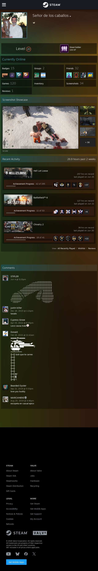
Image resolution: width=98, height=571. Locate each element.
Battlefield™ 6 (40, 197)
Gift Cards (10, 491)
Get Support (36, 514)
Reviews (92, 248)
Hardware (34, 481)
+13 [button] (86, 238)
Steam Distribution (15, 486)
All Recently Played (66, 248)
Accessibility (12, 508)
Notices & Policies (14, 514)
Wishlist (81, 248)
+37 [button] (86, 185)
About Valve (36, 470)
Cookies (9, 519)
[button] (23, 48)
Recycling (34, 486)
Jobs (32, 475)
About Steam (12, 470)
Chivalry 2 (38, 224)
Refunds (10, 524)
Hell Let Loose (40, 170)
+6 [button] (86, 211)
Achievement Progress (23, 184)
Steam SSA (11, 475)
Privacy (9, 503)
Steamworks (12, 481)
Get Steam (35, 503)
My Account (36, 519)
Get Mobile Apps (16, 562)
